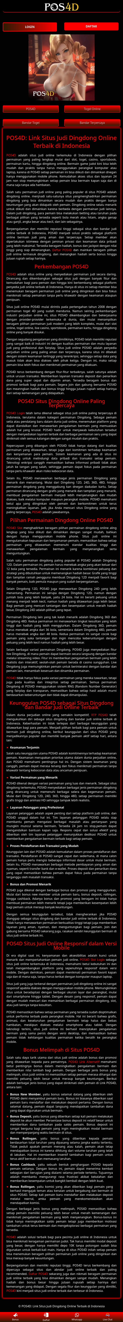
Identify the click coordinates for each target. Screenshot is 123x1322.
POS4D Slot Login (92, 960)
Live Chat (107, 1317)
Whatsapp (77, 1317)
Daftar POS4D (62, 250)
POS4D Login (15, 413)
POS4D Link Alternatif (83, 1062)
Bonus (15, 1317)
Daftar (46, 1317)
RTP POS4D (99, 715)
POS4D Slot (14, 528)
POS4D (11, 155)
